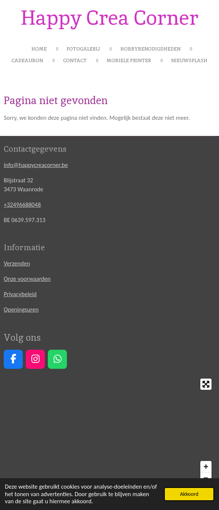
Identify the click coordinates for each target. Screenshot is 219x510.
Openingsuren (21, 309)
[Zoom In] (206, 466)
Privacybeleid (20, 294)
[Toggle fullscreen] (206, 384)
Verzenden (17, 263)
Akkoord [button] (189, 494)
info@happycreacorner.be (36, 165)
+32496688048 (22, 204)
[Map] (109, 431)
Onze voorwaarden (27, 278)
